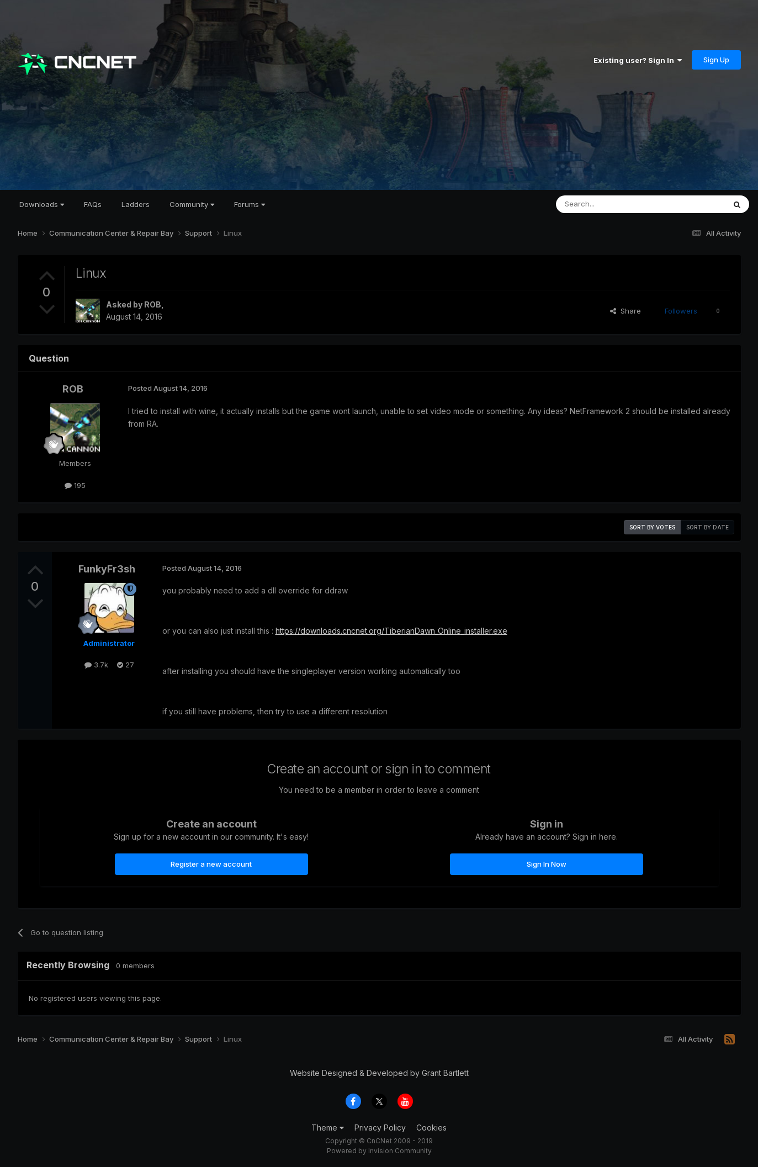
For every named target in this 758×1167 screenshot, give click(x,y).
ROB (152, 304)
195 (75, 485)
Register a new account (211, 864)
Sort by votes (652, 527)
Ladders (135, 204)
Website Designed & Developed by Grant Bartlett (379, 1073)
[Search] (612, 204)
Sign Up (716, 59)
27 (125, 664)
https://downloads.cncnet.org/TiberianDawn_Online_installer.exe (391, 630)
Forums (249, 204)
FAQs (93, 204)
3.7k (96, 664)
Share (625, 310)
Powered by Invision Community (379, 1151)
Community (191, 204)
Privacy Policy (380, 1127)
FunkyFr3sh (106, 569)
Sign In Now (546, 864)
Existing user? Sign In (637, 60)
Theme (327, 1127)
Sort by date (707, 527)
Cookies (431, 1127)
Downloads (41, 204)
